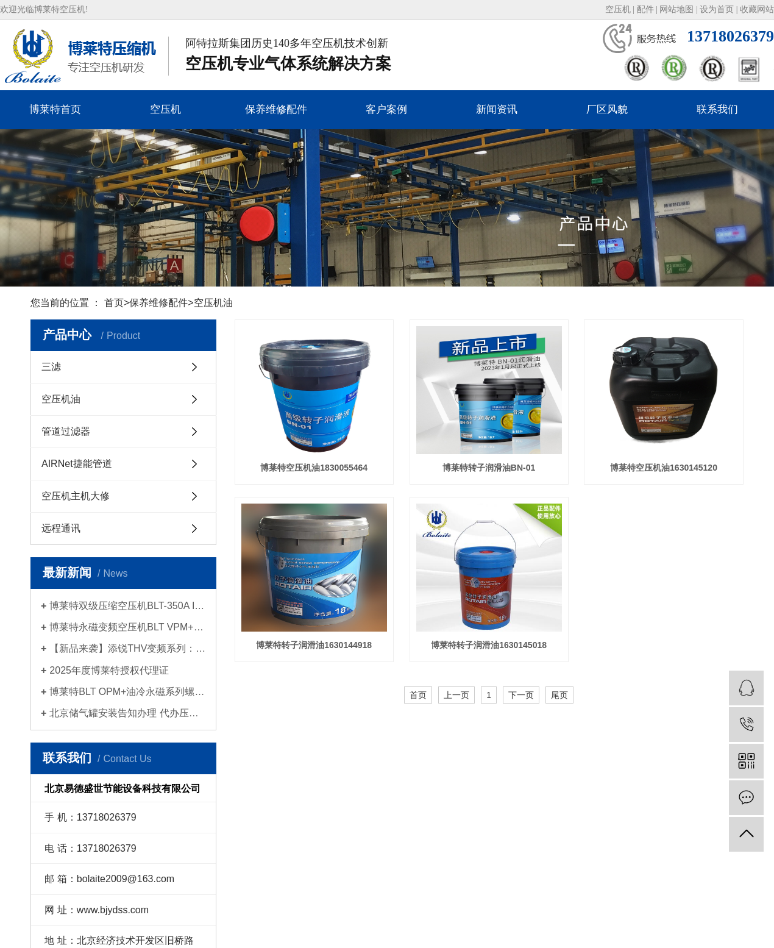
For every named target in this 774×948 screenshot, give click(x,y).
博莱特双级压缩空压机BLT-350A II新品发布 (127, 606)
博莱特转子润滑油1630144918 (314, 645)
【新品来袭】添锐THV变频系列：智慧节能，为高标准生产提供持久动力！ (127, 648)
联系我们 (717, 109)
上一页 (456, 695)
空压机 (618, 9)
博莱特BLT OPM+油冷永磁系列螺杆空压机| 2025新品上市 (127, 691)
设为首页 (717, 9)
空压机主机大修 (75, 496)
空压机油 (213, 303)
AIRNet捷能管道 (76, 463)
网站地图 (676, 9)
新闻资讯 (496, 109)
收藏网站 (757, 9)
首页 (114, 303)
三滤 (51, 367)
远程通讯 (60, 528)
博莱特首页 (55, 109)
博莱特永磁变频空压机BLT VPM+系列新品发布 (127, 627)
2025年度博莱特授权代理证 (109, 670)
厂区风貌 (607, 109)
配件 (645, 9)
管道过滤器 (65, 431)
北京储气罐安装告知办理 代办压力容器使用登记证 (127, 713)
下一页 (521, 695)
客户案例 (386, 109)
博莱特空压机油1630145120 (663, 467)
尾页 (559, 695)
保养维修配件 (276, 109)
